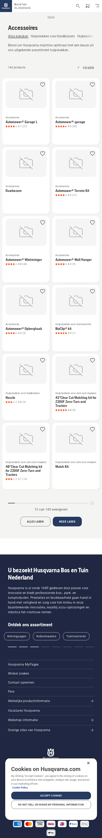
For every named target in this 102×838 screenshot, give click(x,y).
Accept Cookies (51, 795)
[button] (43, 85)
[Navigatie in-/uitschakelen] (97, 6)
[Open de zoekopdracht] (78, 6)
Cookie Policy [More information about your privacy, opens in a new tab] (20, 787)
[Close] (88, 763)
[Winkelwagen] (87, 6)
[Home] (6, 6)
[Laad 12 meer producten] (67, 521)
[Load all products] (35, 521)
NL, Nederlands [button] (22, 7)
